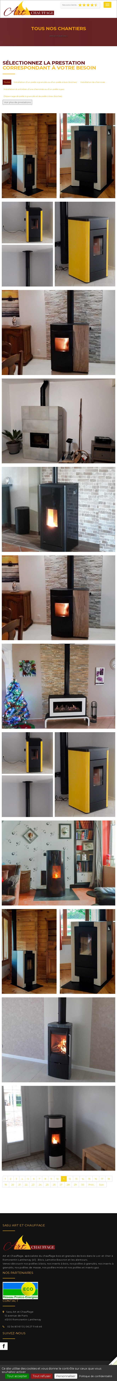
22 (26, 1184)
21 (20, 1184)
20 (12, 1184)
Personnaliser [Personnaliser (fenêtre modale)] (65, 1376)
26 (54, 1184)
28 (68, 1184)
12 (70, 1178)
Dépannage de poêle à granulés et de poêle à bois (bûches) (33, 96)
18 (109, 1178)
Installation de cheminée (92, 82)
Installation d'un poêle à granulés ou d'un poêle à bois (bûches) (45, 82)
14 (83, 1178)
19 (6, 1184)
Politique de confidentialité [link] (95, 1376)
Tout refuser (42, 1376)
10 (57, 1178)
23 (33, 1184)
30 (82, 1184)
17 (102, 1178)
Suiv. (101, 1184)
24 (40, 1184)
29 (75, 1184)
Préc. (92, 1184)
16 (96, 1178)
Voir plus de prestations (17, 102)
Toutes (7, 82)
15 (89, 1178)
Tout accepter (17, 1376)
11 (64, 1178)
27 (61, 1184)
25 (47, 1184)
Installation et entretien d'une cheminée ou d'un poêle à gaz (34, 89)
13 (76, 1178)
